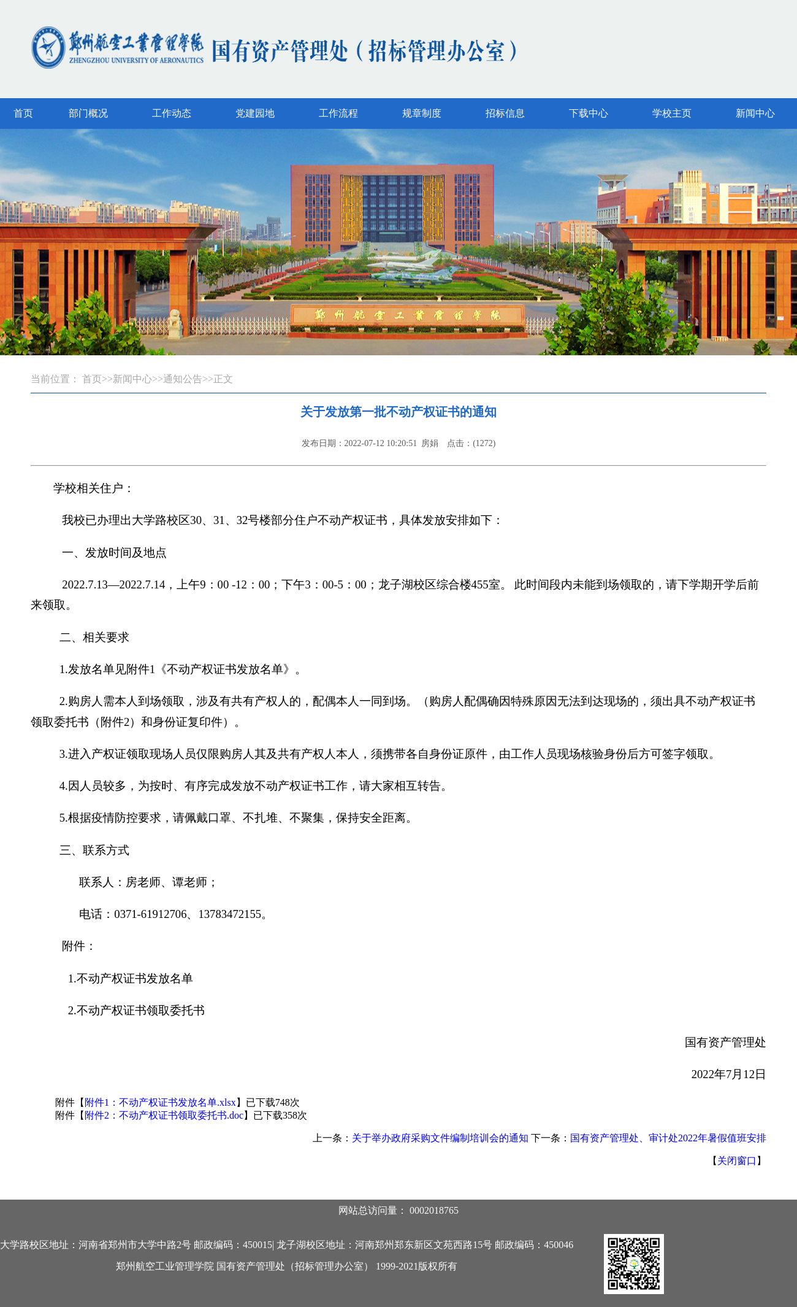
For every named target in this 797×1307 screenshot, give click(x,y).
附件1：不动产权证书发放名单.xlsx (160, 1102)
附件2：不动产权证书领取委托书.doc (164, 1115)
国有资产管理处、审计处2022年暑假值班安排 (668, 1138)
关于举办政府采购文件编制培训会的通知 (440, 1138)
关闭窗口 (737, 1160)
